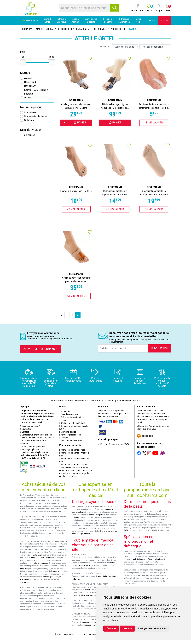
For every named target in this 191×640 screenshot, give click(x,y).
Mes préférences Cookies (71, 441)
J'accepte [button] (111, 628)
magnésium (25, 579)
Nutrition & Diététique (61, 20)
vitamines (24, 582)
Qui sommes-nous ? (30, 426)
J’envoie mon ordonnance (40, 349)
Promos (164, 20)
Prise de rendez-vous (69, 414)
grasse (45, 563)
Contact (24, 432)
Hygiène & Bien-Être (107, 20)
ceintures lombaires (80, 512)
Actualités (64, 411)
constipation (47, 566)
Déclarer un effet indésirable (72, 423)
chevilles (75, 517)
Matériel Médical (139, 20)
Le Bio (152, 20)
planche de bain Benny (94, 590)
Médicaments (30, 20)
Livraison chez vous (146, 429)
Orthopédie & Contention (124, 20)
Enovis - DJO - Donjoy (36, 89)
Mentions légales (67, 432)
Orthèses (29, 120)
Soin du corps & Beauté (91, 20)
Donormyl (55, 571)
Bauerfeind (30, 82)
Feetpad (28, 93)
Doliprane (37, 555)
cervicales (93, 515)
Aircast (28, 78)
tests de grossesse (50, 577)
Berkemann (30, 85)
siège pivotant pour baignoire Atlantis (89, 595)
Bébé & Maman (75, 20)
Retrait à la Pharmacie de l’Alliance (153, 426)
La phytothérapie (138, 559)
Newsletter (25, 429)
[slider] (23, 62)
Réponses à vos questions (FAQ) (113, 444)
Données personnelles (70, 435)
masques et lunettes (91, 625)
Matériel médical (45, 29)
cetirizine (24, 569)
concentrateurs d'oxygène (94, 622)
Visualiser (154, 122)
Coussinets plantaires (35, 116)
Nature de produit (31, 107)
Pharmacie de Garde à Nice (72, 450)
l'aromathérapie (154, 559)
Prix (22, 51)
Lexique (63, 420)
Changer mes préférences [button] (152, 628)
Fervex (56, 569)
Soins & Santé (47, 20)
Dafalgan (47, 558)
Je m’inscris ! (159, 348)
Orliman (28, 97)
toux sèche (34, 563)
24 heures (29, 135)
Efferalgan (33, 558)
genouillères (107, 509)
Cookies (63, 438)
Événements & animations (71, 417)
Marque (25, 72)
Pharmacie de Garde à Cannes (73, 464)
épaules (101, 515)
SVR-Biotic (128, 530)
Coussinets (30, 112)
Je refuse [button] (127, 628)
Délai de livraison (30, 129)
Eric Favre (136, 575)
